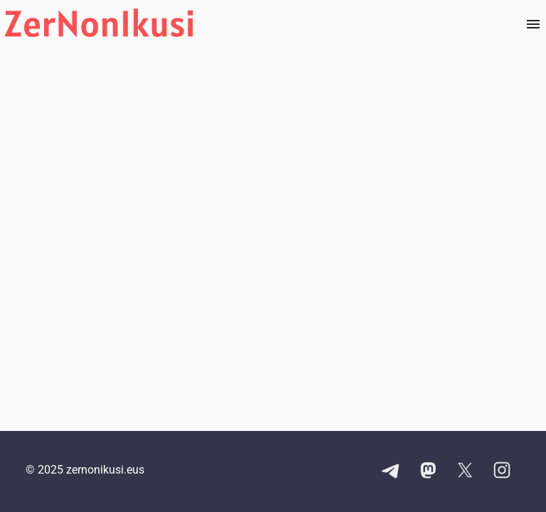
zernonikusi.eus (105, 469)
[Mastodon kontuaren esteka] (428, 471)
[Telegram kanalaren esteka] (391, 471)
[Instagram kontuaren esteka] (502, 471)
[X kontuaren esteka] (465, 471)
